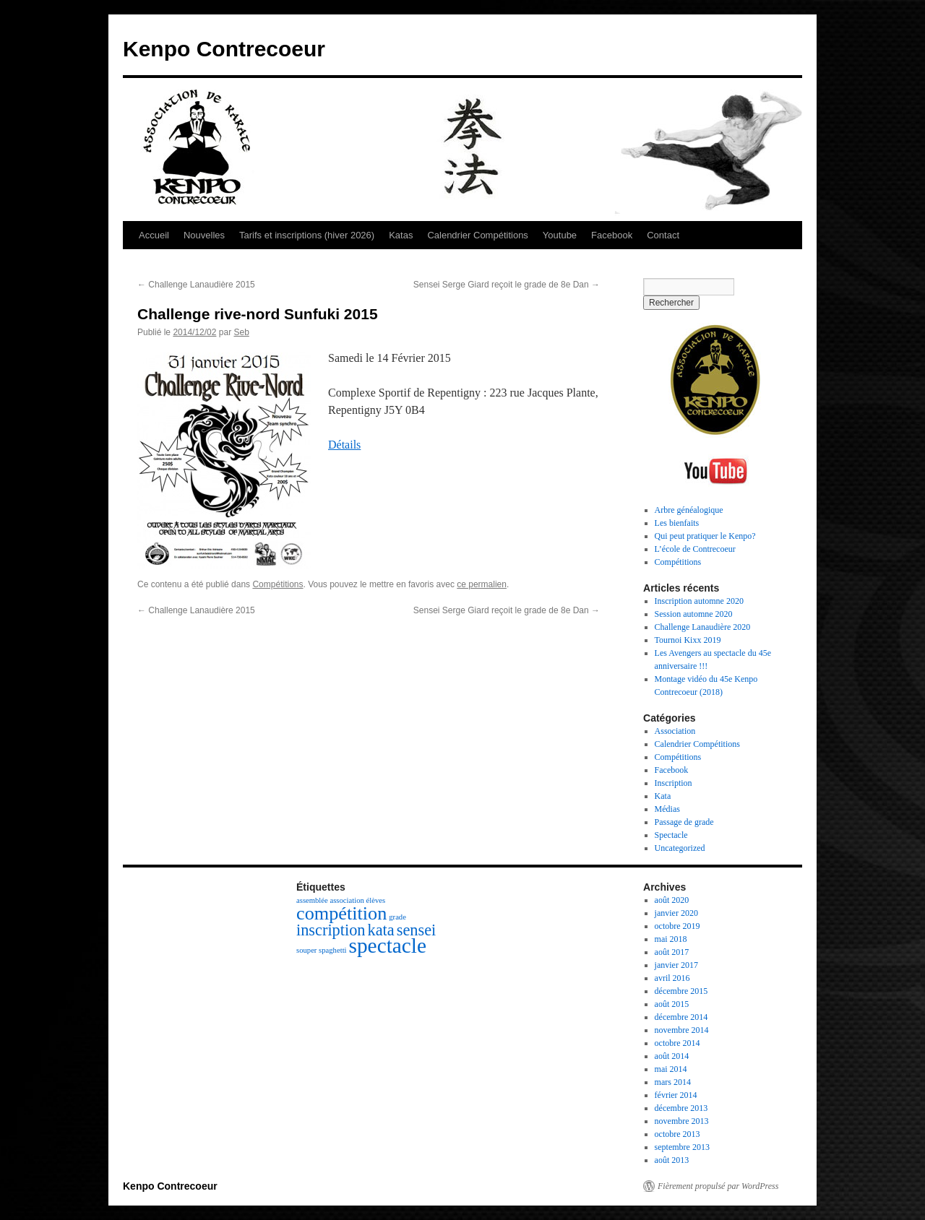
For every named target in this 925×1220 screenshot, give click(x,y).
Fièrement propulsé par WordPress (718, 1186)
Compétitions (277, 584)
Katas (401, 235)
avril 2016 (672, 978)
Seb (241, 332)
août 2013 (672, 1160)
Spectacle (671, 835)
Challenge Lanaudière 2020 (703, 627)
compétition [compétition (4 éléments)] (341, 913)
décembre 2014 (681, 1017)
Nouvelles (204, 235)
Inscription (673, 783)
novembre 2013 (682, 1121)
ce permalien (482, 584)
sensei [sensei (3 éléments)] (416, 930)
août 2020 (672, 900)
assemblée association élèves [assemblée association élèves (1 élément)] (340, 900)
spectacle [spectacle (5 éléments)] (387, 945)
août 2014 (672, 1056)
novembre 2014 (682, 1030)
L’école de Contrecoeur (695, 549)
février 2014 (676, 1095)
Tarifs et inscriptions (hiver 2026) (306, 235)
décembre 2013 (681, 1108)
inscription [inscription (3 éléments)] (331, 930)
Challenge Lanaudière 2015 (196, 285)
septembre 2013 (682, 1147)
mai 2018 (671, 939)
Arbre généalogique (689, 510)
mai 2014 (671, 1069)
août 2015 (672, 1004)
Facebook (611, 235)
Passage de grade (684, 822)
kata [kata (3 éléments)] (381, 930)
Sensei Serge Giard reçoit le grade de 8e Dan (506, 285)
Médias (667, 809)
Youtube (560, 235)
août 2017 (672, 952)
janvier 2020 (676, 913)
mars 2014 (673, 1082)
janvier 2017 (676, 965)
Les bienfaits (677, 523)
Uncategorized (680, 848)
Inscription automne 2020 (699, 601)
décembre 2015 (681, 991)
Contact (663, 235)
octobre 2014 (677, 1043)
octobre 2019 (677, 926)
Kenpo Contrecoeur (224, 49)
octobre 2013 (677, 1134)
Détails (344, 444)
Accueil (154, 235)
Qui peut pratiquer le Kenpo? (705, 536)
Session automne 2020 (694, 614)
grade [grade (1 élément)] (397, 917)
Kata (663, 796)
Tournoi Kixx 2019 (688, 640)
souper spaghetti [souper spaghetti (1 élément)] (321, 950)
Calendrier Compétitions (477, 235)
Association (675, 731)
